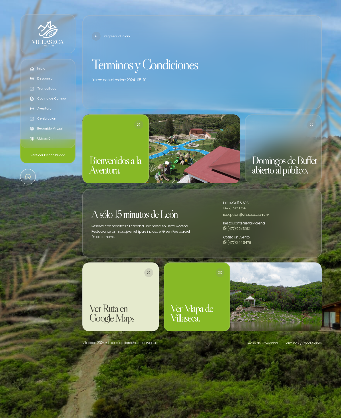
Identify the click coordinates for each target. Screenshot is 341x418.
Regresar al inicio (111, 36)
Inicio (38, 68)
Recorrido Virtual (46, 128)
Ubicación (41, 138)
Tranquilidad (43, 88)
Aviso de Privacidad (263, 343)
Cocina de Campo (48, 98)
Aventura (41, 108)
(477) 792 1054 (234, 208)
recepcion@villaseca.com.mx (246, 214)
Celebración (43, 118)
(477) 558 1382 (236, 228)
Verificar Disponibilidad (47, 155)
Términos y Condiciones (303, 343)
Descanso (41, 78)
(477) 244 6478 (237, 242)
